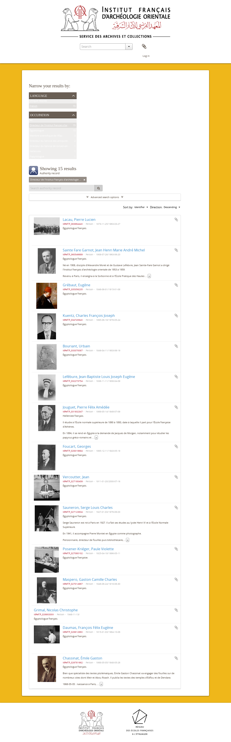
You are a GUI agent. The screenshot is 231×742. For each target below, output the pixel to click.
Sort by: (128, 207)
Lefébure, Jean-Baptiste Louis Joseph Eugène (99, 376)
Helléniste (35, 152)
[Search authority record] (62, 188)
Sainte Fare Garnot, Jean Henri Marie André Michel (104, 250)
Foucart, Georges (77, 446)
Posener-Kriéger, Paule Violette (88, 549)
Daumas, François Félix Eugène (88, 627)
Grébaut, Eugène (76, 285)
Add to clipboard (176, 219)
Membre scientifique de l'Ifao (46, 136)
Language (38, 95)
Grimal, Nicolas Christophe (56, 610)
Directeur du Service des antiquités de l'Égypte (55, 141)
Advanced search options (105, 197)
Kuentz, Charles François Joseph (89, 315)
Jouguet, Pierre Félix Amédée (86, 407)
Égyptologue (37, 131)
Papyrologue (37, 157)
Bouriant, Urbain (76, 346)
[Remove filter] (84, 179)
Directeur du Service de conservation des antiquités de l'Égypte (65, 146)
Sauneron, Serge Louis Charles (88, 507)
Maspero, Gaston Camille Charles (90, 579)
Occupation (39, 114)
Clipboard (144, 46)
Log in (146, 55)
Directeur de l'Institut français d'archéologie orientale (59, 126)
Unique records (38, 101)
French (33, 106)
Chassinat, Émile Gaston (82, 658)
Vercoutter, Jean (76, 477)
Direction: (156, 207)
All (31, 120)
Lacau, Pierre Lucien (79, 219)
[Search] (98, 188)
